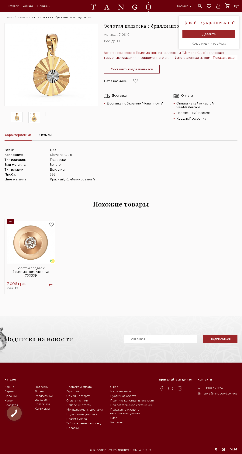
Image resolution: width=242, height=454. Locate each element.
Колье (9, 400)
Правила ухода (76, 419)
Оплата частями (77, 400)
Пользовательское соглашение (131, 405)
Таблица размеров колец (83, 423)
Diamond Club (194, 53)
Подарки (72, 428)
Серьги (9, 391)
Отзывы (45, 135)
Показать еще (224, 58)
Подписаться (220, 339)
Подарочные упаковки (81, 414)
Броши (39, 391)
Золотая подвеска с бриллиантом (130, 53)
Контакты (116, 422)
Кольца (9, 387)
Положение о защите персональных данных (125, 411)
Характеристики (18, 135)
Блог (113, 418)
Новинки (43, 6)
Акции (28, 6)
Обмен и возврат (78, 396)
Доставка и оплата (79, 387)
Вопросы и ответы (78, 405)
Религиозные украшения (44, 397)
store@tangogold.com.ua (220, 393)
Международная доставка (84, 409)
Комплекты (42, 408)
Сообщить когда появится (132, 69)
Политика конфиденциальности (132, 400)
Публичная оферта (123, 396)
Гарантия (72, 391)
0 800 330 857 (213, 388)
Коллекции (42, 404)
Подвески (42, 387)
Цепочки (11, 396)
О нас (114, 387)
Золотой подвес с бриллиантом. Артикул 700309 (31, 271)
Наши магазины (121, 391)
